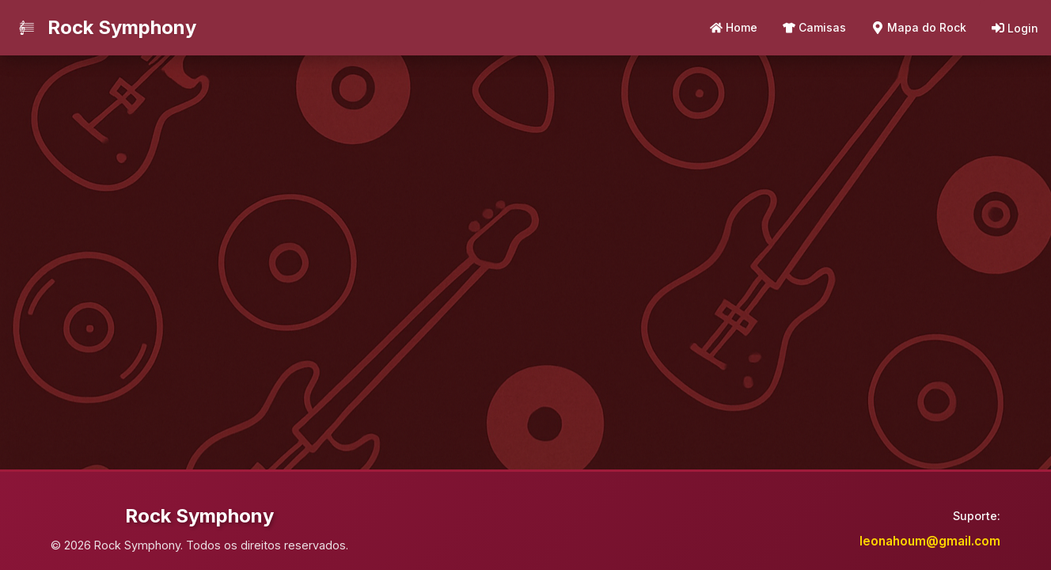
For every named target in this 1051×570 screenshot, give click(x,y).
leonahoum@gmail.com (929, 541)
